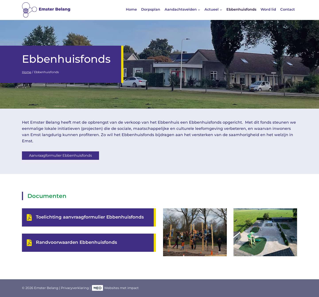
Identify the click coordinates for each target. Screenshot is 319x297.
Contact (287, 9)
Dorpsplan (150, 9)
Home (131, 9)
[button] (195, 232)
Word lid (268, 9)
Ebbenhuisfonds (241, 9)
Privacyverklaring (75, 288)
